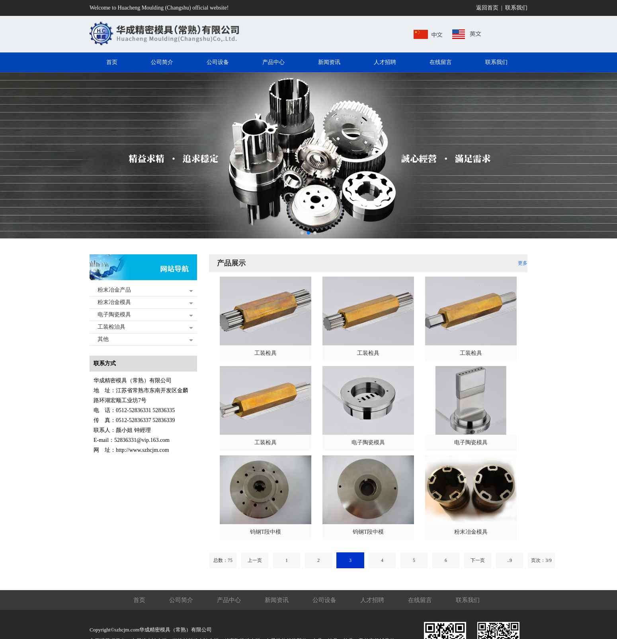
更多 (522, 263)
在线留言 (420, 600)
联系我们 (516, 8)
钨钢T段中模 (265, 532)
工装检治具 (111, 327)
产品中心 (229, 600)
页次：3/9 (541, 560)
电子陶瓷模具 (114, 315)
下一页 (478, 560)
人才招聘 (372, 600)
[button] (302, 232)
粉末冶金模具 (114, 302)
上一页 (255, 560)
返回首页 (487, 8)
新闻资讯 (277, 600)
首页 (139, 600)
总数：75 (222, 560)
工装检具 (265, 353)
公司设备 (324, 600)
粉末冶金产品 (114, 290)
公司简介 (181, 600)
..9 (509, 560)
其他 (103, 339)
